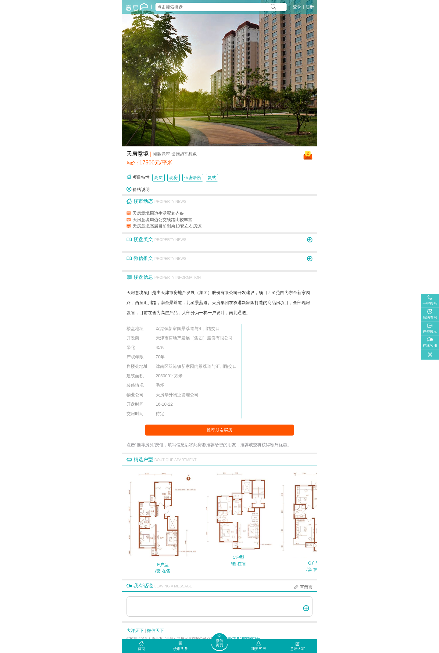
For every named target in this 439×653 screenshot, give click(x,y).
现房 (173, 177)
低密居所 (192, 177)
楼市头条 (180, 649)
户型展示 (430, 331)
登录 (297, 6)
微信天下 (155, 630)
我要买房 (258, 649)
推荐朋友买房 (219, 430)
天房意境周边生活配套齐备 (158, 213)
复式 (212, 177)
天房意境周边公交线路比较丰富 (162, 219)
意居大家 (297, 649)
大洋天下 (135, 630)
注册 (309, 6)
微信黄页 (219, 643)
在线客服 (430, 345)
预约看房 (430, 317)
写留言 (306, 587)
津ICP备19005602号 (243, 639)
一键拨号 (430, 303)
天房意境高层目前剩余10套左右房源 (167, 226)
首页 (141, 649)
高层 (158, 177)
